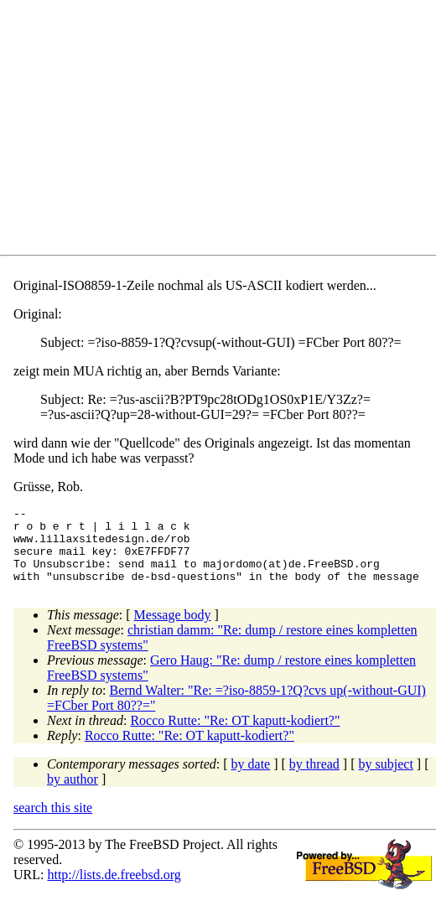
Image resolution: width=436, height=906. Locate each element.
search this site (52, 822)
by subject (386, 779)
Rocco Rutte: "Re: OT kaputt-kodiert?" (235, 735)
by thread (314, 779)
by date (251, 779)
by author (72, 794)
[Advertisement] (224, 130)
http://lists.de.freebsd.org (113, 890)
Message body (172, 630)
